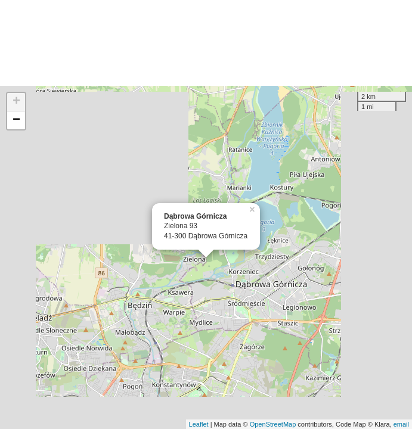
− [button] (16, 120)
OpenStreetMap (273, 424)
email (401, 424)
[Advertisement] (206, 43)
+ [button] (16, 102)
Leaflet (199, 424)
